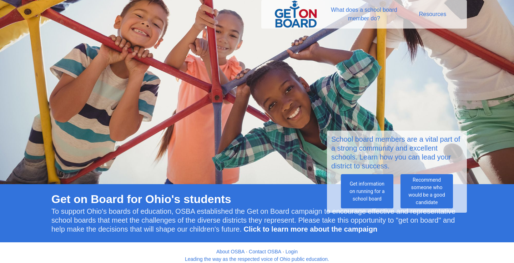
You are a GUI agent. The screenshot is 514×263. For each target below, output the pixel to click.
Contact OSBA (265, 251)
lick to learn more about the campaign (313, 229)
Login (292, 251)
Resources (432, 14)
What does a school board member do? (364, 14)
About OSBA (230, 251)
